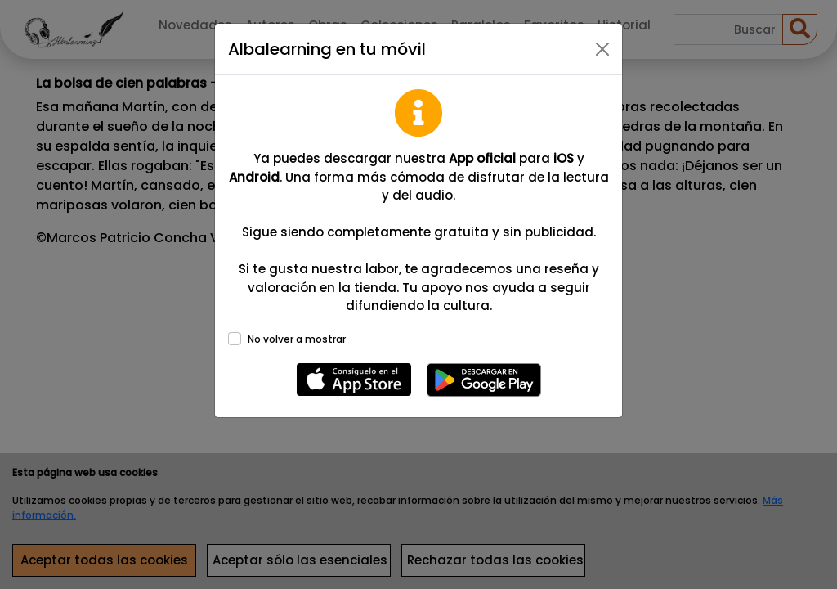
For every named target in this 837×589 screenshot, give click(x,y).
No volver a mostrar (297, 339)
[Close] (602, 49)
